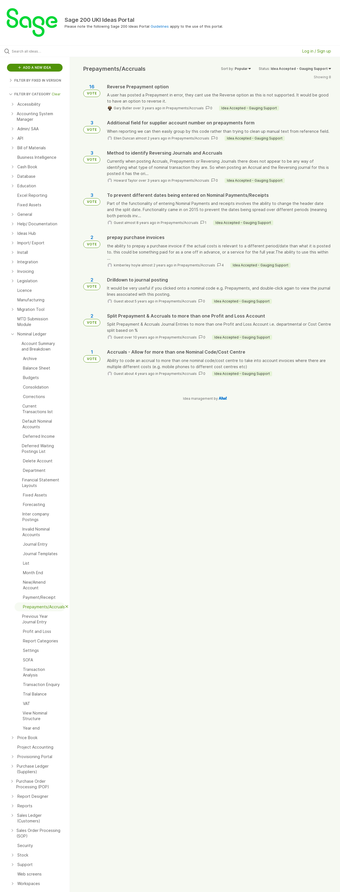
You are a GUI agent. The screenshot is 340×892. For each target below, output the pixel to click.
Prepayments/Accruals (185, 108)
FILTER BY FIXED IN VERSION (35, 80)
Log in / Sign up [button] (316, 51)
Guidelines (160, 26)
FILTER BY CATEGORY (30, 94)
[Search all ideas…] (40, 51)
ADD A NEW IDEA (34, 67)
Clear (56, 94)
